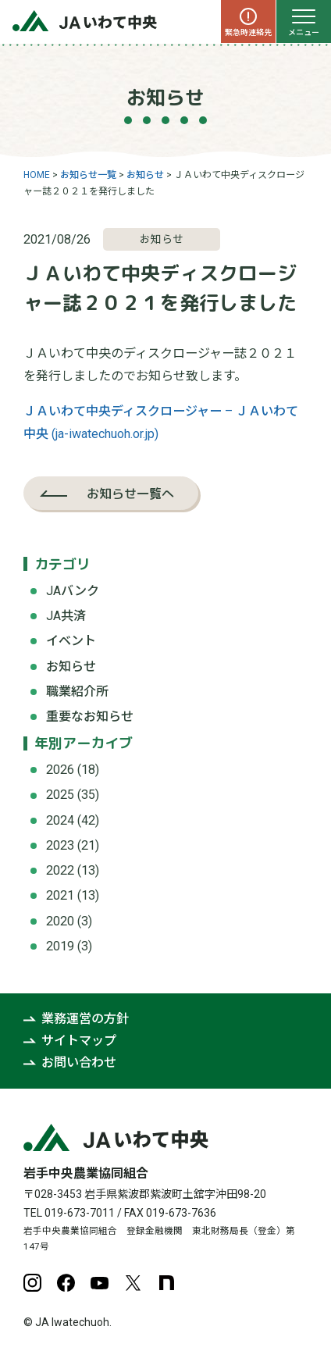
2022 (60, 870)
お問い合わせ (78, 1062)
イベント (71, 640)
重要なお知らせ (89, 716)
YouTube (100, 1283)
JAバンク (72, 590)
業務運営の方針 (85, 1018)
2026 (60, 769)
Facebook (66, 1283)
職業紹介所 (77, 691)
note (167, 1283)
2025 (60, 794)
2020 (60, 921)
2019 (60, 946)
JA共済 (66, 615)
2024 (60, 820)
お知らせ (71, 666)
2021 (60, 895)
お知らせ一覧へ (130, 493)
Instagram (32, 1283)
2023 (60, 845)
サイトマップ (78, 1040)
